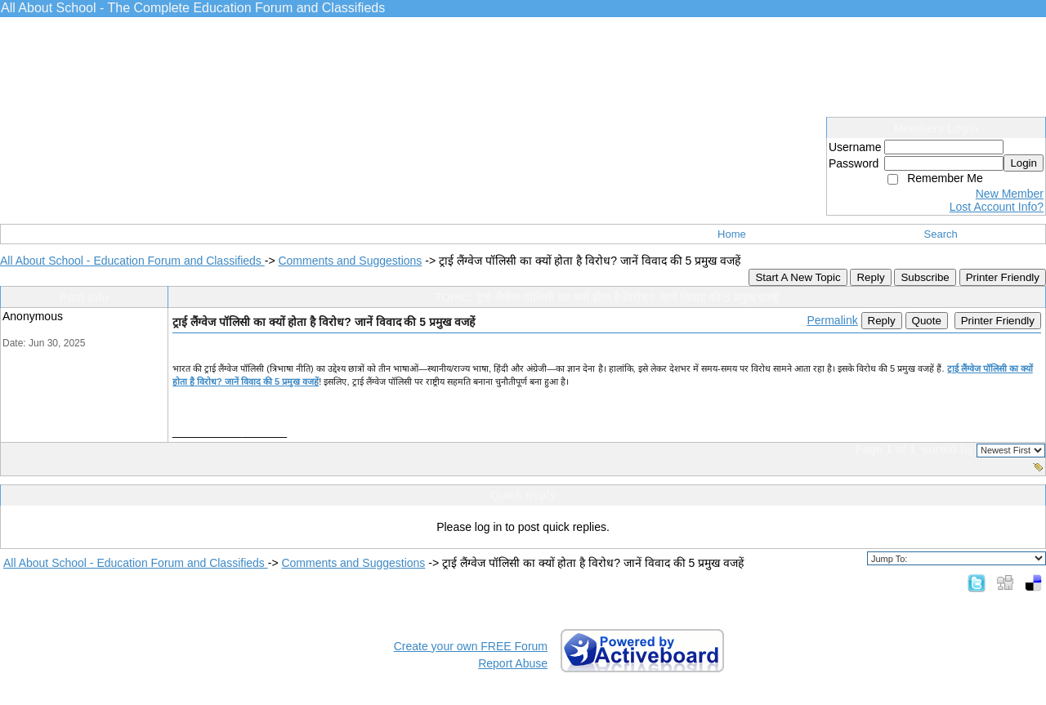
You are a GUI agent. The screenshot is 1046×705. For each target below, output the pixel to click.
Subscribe (925, 277)
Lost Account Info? (997, 206)
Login (1023, 163)
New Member (1010, 193)
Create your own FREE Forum (471, 646)
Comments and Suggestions (350, 260)
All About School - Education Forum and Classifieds (132, 260)
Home (731, 234)
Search (941, 234)
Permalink (832, 320)
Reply (870, 277)
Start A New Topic (797, 277)
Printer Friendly (1002, 277)
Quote (926, 321)
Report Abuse (513, 663)
